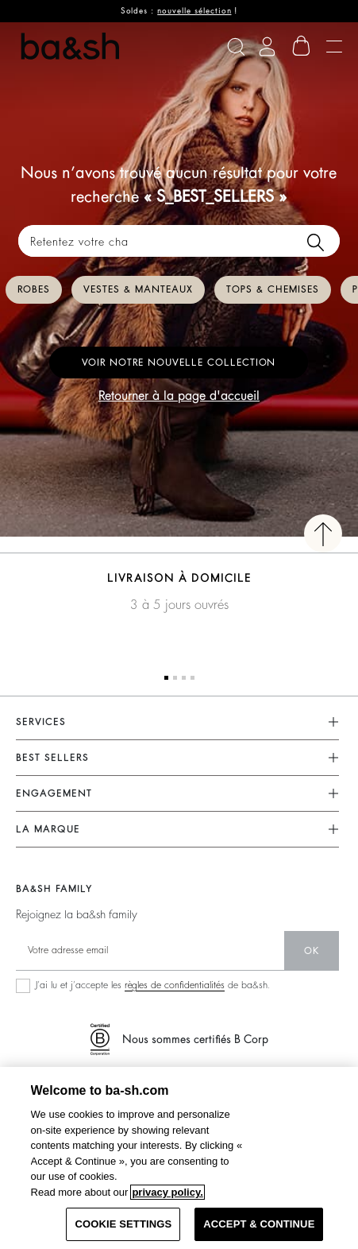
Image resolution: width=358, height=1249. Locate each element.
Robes (33, 289)
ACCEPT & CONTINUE (258, 1224)
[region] (179, 1158)
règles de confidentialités (175, 985)
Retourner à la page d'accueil (179, 396)
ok (311, 951)
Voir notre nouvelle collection (178, 362)
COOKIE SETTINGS (123, 1224)
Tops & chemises (272, 289)
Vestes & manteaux (138, 289)
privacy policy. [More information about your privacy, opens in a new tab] (167, 1192)
